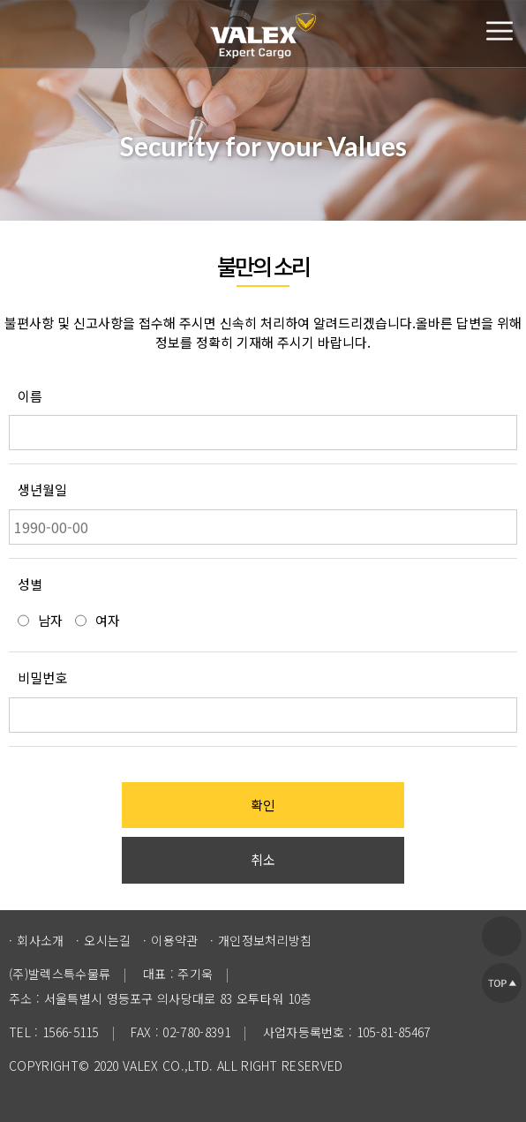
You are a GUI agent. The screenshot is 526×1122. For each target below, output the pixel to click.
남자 (50, 620)
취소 (263, 859)
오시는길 (107, 940)
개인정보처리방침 (265, 940)
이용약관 (174, 940)
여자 (107, 620)
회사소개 (40, 940)
